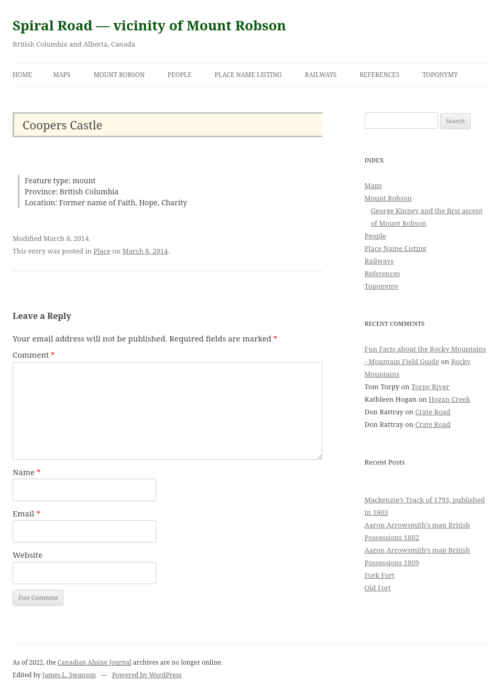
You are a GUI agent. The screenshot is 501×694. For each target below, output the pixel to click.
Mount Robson (119, 74)
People (180, 74)
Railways (321, 74)
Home (22, 74)
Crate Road (432, 411)
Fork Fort (380, 575)
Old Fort (378, 587)
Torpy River (430, 386)
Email (26, 513)
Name (27, 472)
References (379, 74)
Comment (34, 354)
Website (27, 554)
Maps (62, 74)
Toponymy (440, 74)
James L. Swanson (69, 674)
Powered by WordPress (146, 674)
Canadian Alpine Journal (95, 662)
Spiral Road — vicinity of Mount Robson (149, 25)
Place (102, 251)
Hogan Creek (450, 399)
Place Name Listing (248, 74)
